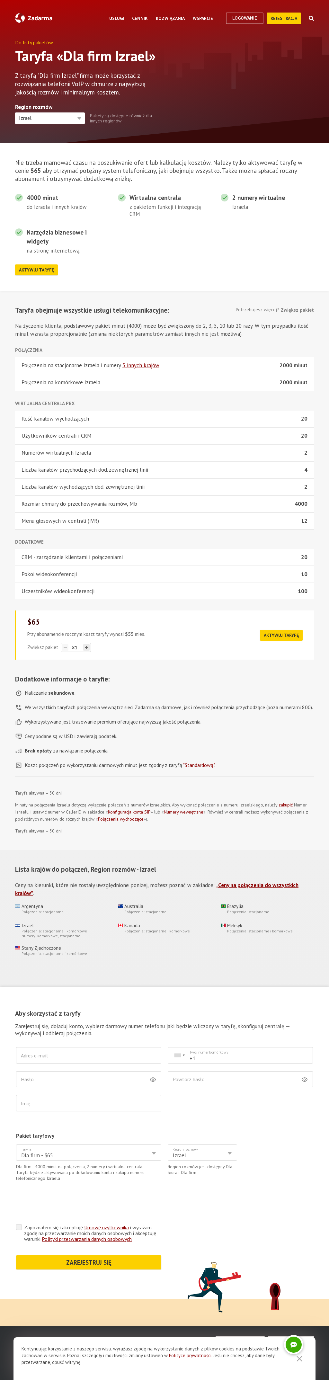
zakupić (286, 805)
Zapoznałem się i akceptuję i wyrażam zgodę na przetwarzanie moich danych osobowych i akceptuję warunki (90, 1233)
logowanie (244, 18)
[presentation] (65, 1204)
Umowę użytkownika (106, 1227)
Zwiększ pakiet (297, 310)
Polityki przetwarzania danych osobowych (87, 1239)
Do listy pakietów (34, 42)
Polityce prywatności (190, 1355)
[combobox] (179, 1055)
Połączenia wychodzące (121, 819)
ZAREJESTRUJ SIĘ (88, 1262)
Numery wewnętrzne (183, 812)
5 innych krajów (140, 365)
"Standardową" (198, 765)
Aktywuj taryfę (36, 270)
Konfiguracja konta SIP (129, 812)
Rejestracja (284, 18)
